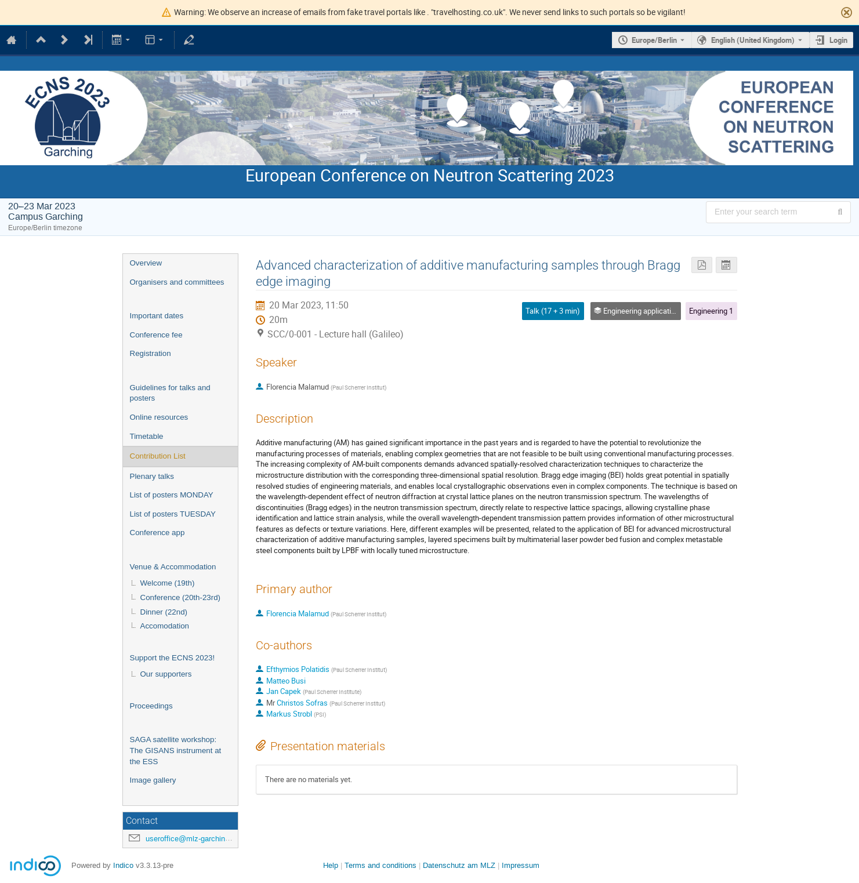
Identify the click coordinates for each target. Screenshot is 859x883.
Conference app (157, 532)
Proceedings (151, 706)
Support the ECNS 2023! (172, 657)
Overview (146, 263)
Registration (150, 353)
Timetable (147, 436)
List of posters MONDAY (171, 494)
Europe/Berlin (654, 40)
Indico (123, 865)
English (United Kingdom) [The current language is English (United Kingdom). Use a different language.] (753, 40)
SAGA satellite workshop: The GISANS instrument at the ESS (176, 750)
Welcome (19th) (167, 583)
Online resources (159, 417)
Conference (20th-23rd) (180, 597)
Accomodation (164, 626)
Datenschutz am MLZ (459, 865)
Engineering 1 (711, 311)
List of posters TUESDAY (173, 514)
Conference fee (156, 334)
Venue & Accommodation (173, 566)
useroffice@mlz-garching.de (193, 839)
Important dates (157, 315)
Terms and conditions (380, 865)
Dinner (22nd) (164, 612)
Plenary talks (152, 476)
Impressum (520, 865)
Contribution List (158, 456)
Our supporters (166, 674)
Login (838, 40)
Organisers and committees (177, 282)
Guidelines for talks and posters (170, 393)
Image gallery (153, 780)
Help (330, 865)
